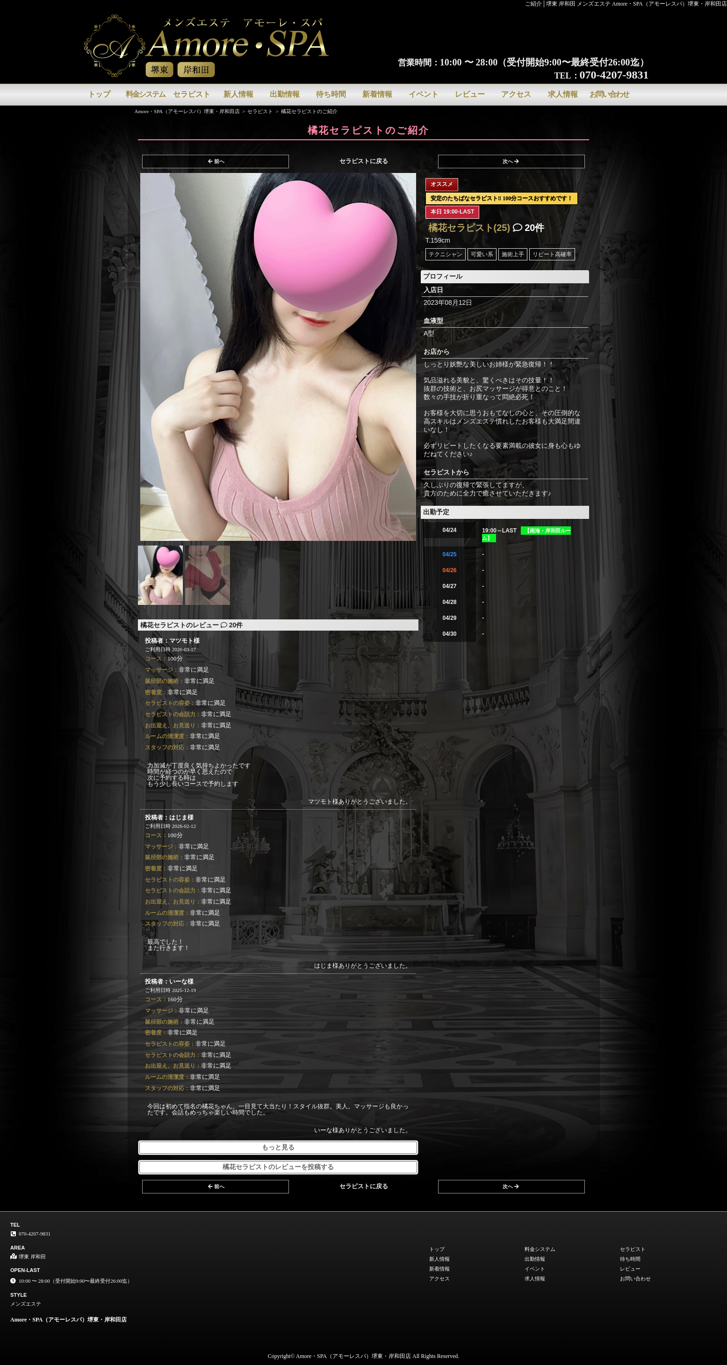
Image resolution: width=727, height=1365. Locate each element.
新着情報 (377, 94)
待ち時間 (331, 94)
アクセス (516, 94)
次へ (511, 161)
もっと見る (278, 1147)
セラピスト (191, 94)
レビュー (470, 94)
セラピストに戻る (363, 161)
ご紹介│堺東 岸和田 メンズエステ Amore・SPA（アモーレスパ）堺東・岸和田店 (626, 3)
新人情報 (238, 94)
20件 (529, 228)
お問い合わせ (609, 94)
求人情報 (563, 94)
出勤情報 (285, 94)
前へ (216, 161)
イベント (424, 94)
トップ (99, 94)
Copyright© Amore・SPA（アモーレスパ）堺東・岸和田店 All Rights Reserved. (364, 1356)
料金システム (145, 94)
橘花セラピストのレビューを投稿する (278, 1167)
